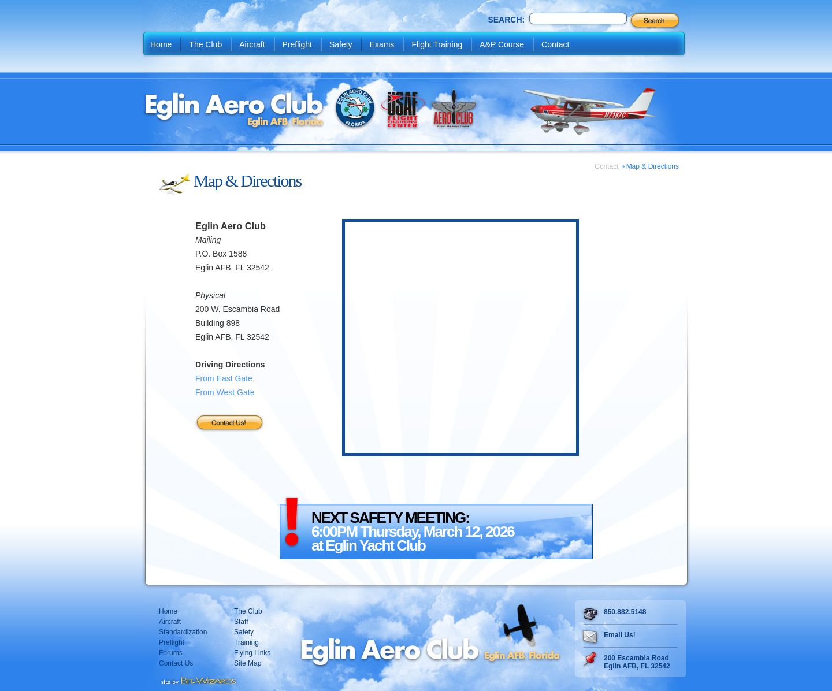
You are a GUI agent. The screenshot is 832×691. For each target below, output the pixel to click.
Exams (382, 44)
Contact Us (176, 663)
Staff (241, 622)
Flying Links (252, 653)
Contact (555, 44)
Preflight (297, 44)
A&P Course (502, 44)
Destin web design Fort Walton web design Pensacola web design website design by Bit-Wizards (198, 679)
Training (246, 642)
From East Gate (223, 378)
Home (161, 44)
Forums (171, 653)
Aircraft (252, 44)
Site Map (247, 663)
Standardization (183, 632)
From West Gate (224, 392)
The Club (205, 44)
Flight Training (436, 44)
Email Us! (620, 635)
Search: (506, 19)
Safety (340, 44)
